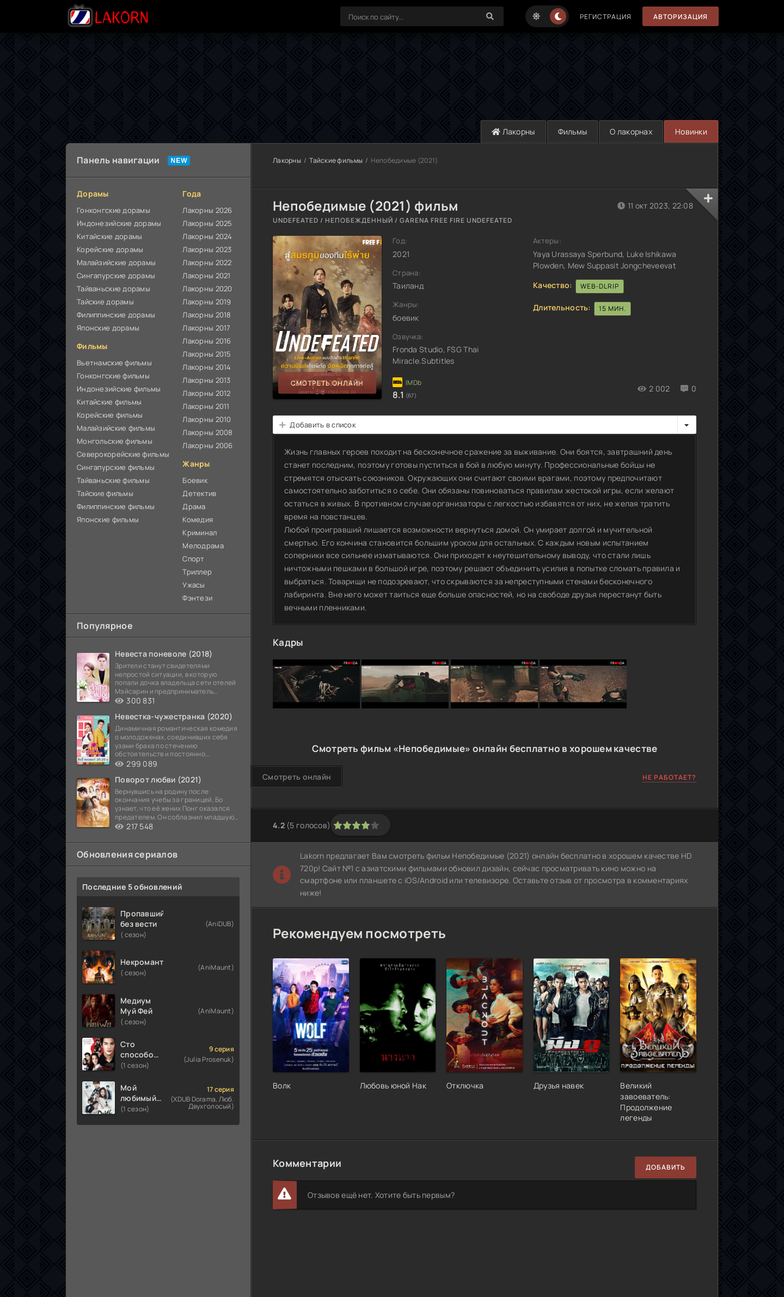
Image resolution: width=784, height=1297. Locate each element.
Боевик (194, 480)
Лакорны (513, 131)
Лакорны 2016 (206, 341)
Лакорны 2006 (207, 445)
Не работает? (669, 777)
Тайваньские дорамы (113, 288)
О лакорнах (631, 131)
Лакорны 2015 (206, 354)
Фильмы (572, 131)
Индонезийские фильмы (119, 389)
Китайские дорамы (109, 236)
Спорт (193, 559)
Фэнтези (197, 598)
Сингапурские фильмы (116, 467)
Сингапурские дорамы (116, 275)
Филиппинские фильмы (116, 506)
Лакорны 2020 (207, 288)
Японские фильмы (108, 519)
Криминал (199, 532)
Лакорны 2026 (207, 210)
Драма (193, 506)
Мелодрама (203, 545)
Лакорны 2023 (206, 249)
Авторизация (680, 16)
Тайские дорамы (105, 302)
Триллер (197, 572)
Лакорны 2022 (206, 262)
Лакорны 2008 (207, 432)
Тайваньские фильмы (113, 480)
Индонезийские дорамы (119, 223)
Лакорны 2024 (207, 236)
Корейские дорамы (110, 249)
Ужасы (193, 585)
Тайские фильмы (105, 493)
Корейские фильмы (110, 415)
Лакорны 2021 (206, 275)
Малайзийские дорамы (116, 262)
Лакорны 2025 (207, 223)
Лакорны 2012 (206, 393)
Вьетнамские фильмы (114, 363)
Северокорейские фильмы (123, 454)
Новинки (691, 131)
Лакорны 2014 (206, 367)
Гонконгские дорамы (113, 210)
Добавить (665, 1167)
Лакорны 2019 (206, 302)
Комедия (197, 519)
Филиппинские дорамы (116, 315)
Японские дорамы (108, 328)
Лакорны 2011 (205, 406)
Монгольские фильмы (114, 441)
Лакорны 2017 (206, 328)
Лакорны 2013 (206, 380)
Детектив (199, 493)
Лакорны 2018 (206, 315)
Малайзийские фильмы (116, 428)
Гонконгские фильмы (113, 376)
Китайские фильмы (109, 402)
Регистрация (606, 16)
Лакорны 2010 (206, 419)
